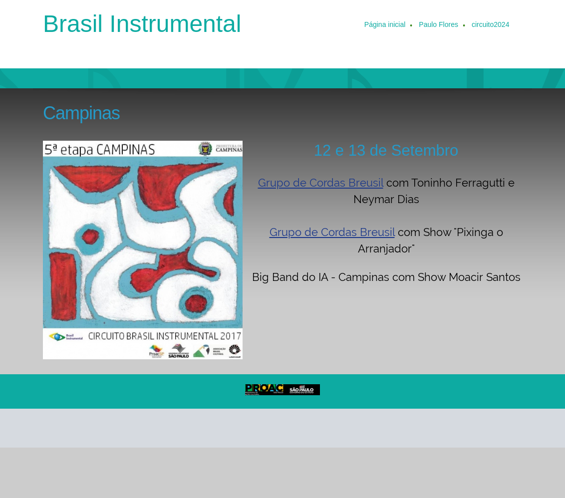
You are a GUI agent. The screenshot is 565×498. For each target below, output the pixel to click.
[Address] (103, 428)
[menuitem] (385, 25)
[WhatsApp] (175, 428)
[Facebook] (127, 428)
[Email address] (79, 428)
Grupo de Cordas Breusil (320, 182)
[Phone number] (55, 428)
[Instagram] (151, 428)
